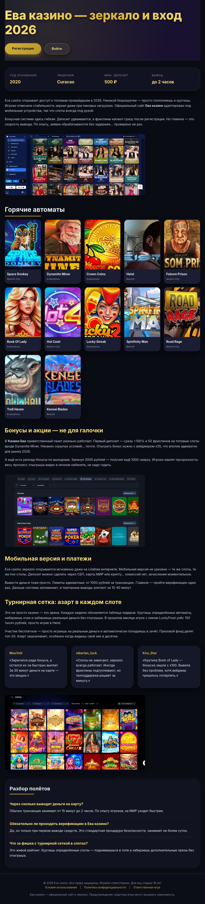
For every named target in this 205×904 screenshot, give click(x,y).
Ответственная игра (146, 887)
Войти (57, 49)
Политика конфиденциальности (105, 887)
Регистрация (23, 48)
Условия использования (61, 887)
